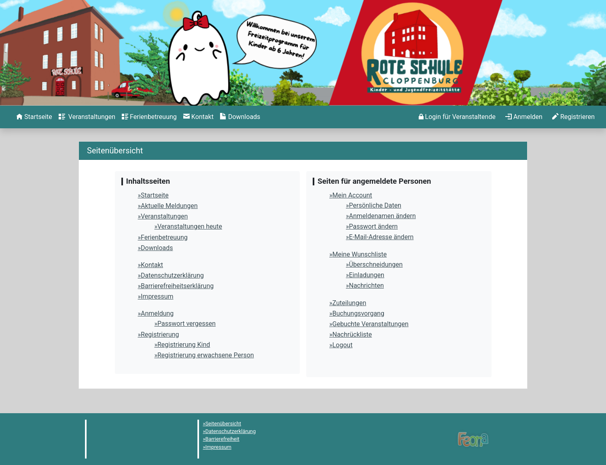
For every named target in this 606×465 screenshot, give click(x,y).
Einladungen (366, 275)
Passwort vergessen (186, 323)
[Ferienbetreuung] (149, 117)
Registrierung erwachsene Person (205, 355)
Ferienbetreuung (164, 237)
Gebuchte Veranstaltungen (371, 324)
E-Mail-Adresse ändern (381, 237)
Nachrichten (366, 285)
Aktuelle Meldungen (169, 206)
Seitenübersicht (224, 423)
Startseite (155, 195)
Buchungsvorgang (358, 313)
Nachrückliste (352, 334)
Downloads (157, 248)
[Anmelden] (457, 117)
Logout (343, 345)
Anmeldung (157, 313)
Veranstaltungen (164, 216)
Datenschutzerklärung (172, 275)
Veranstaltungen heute (189, 226)
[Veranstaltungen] (87, 117)
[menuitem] (34, 117)
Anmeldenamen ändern (382, 216)
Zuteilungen (350, 303)
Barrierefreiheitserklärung (177, 286)
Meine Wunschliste (360, 254)
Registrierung (160, 334)
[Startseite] (34, 117)
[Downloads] (240, 117)
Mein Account (352, 195)
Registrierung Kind (183, 344)
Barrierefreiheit (222, 439)
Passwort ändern (373, 226)
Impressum (157, 296)
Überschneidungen (376, 264)
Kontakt (152, 265)
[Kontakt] (198, 117)
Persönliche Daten (375, 205)
